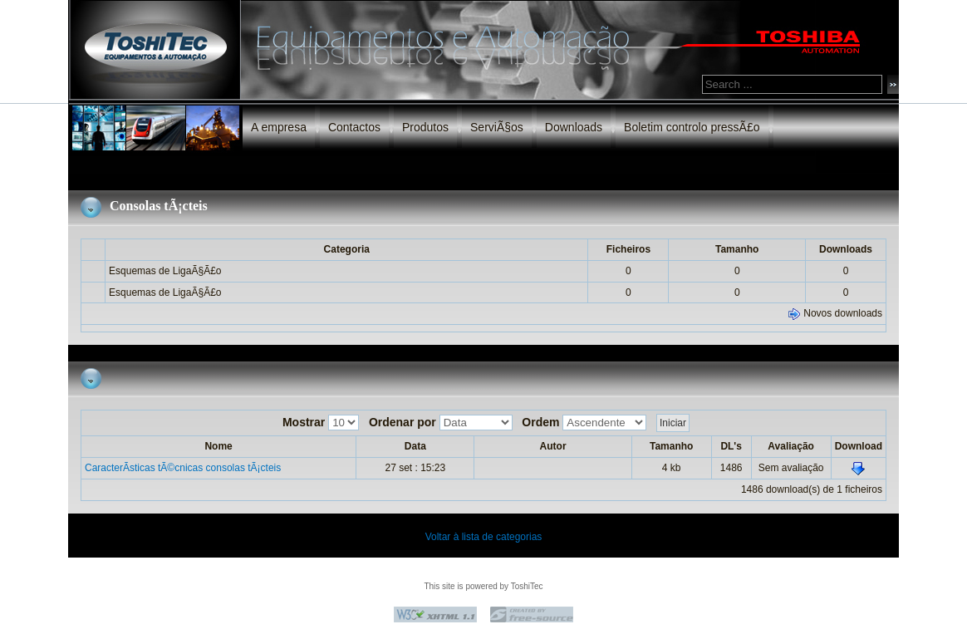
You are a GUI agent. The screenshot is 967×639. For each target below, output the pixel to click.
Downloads (573, 127)
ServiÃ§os (496, 127)
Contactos (354, 127)
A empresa (279, 127)
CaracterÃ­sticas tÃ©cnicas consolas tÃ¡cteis (183, 468)
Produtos (425, 127)
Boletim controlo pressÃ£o (691, 127)
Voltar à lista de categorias (483, 537)
